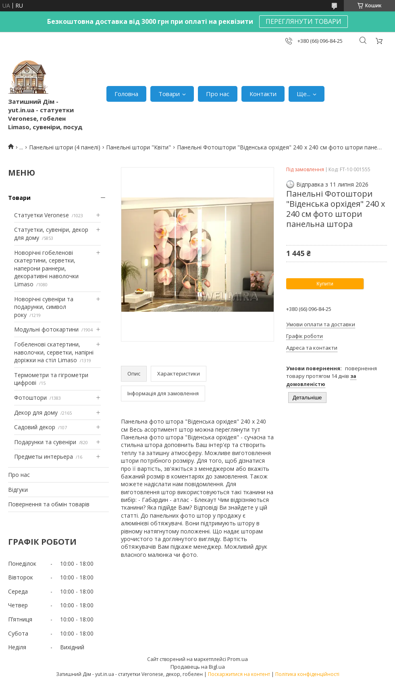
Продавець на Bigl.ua (197, 666)
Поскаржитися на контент (239, 674)
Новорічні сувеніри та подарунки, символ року (43, 307)
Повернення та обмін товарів (48, 504)
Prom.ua (237, 659)
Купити (324, 284)
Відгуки (18, 489)
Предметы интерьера (43, 456)
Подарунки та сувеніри (45, 442)
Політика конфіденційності (307, 674)
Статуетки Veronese (41, 215)
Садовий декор (34, 427)
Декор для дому (36, 412)
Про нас (217, 94)
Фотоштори (30, 397)
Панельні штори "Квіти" (138, 147)
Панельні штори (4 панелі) (64, 147)
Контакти (262, 94)
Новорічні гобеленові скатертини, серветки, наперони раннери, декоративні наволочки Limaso (46, 268)
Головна (126, 94)
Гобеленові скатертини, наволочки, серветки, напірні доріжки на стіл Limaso (54, 352)
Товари (169, 94)
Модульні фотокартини (46, 329)
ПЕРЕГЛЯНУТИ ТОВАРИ (303, 21)
